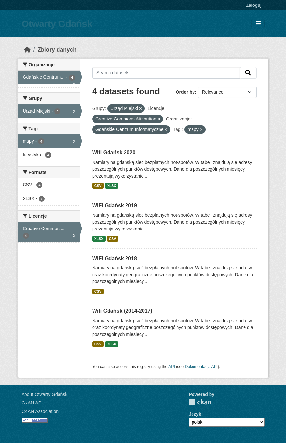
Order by (185, 92)
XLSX (111, 186)
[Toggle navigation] (258, 23)
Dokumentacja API (201, 366)
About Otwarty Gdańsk (45, 394)
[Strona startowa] (27, 49)
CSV (98, 186)
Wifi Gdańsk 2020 (113, 152)
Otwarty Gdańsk (57, 23)
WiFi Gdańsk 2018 (114, 258)
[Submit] (248, 73)
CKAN (200, 402)
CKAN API (32, 402)
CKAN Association (40, 411)
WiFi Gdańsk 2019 (114, 205)
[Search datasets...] (166, 73)
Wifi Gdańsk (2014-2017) (122, 311)
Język (195, 414)
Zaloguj (253, 5)
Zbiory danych (56, 49)
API (171, 366)
